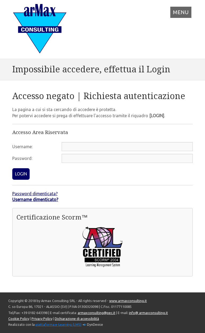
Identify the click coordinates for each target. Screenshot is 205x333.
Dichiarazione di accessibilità (77, 318)
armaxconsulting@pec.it (96, 313)
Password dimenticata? (35, 193)
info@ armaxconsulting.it (148, 313)
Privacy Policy (41, 318)
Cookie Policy (18, 318)
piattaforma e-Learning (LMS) (58, 324)
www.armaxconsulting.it (128, 301)
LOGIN (21, 173)
